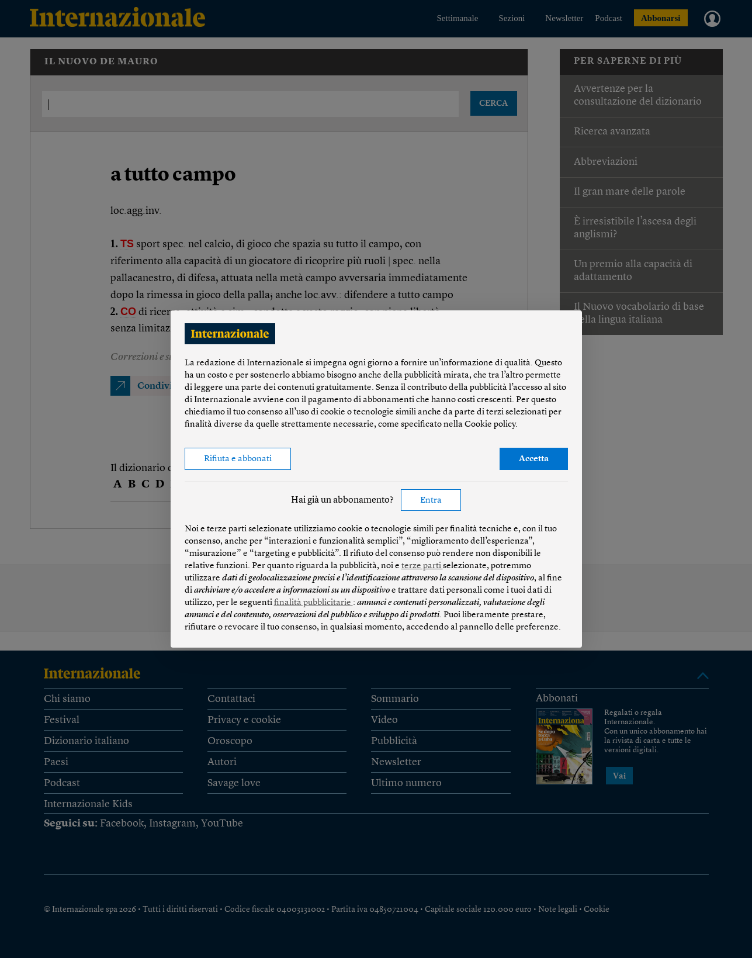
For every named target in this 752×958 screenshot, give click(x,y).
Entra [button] (431, 500)
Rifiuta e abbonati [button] (238, 459)
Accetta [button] (534, 459)
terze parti (422, 566)
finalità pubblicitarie (313, 603)
